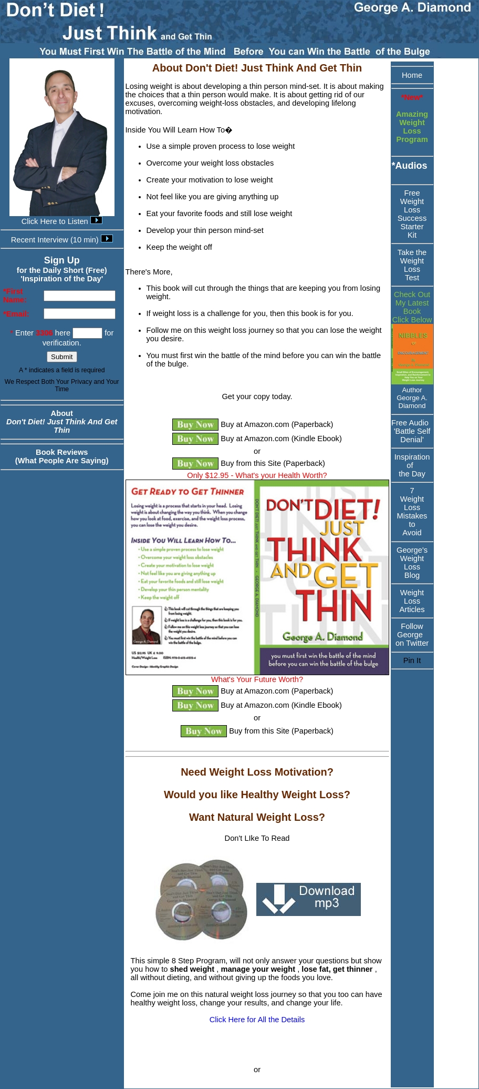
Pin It (412, 660)
